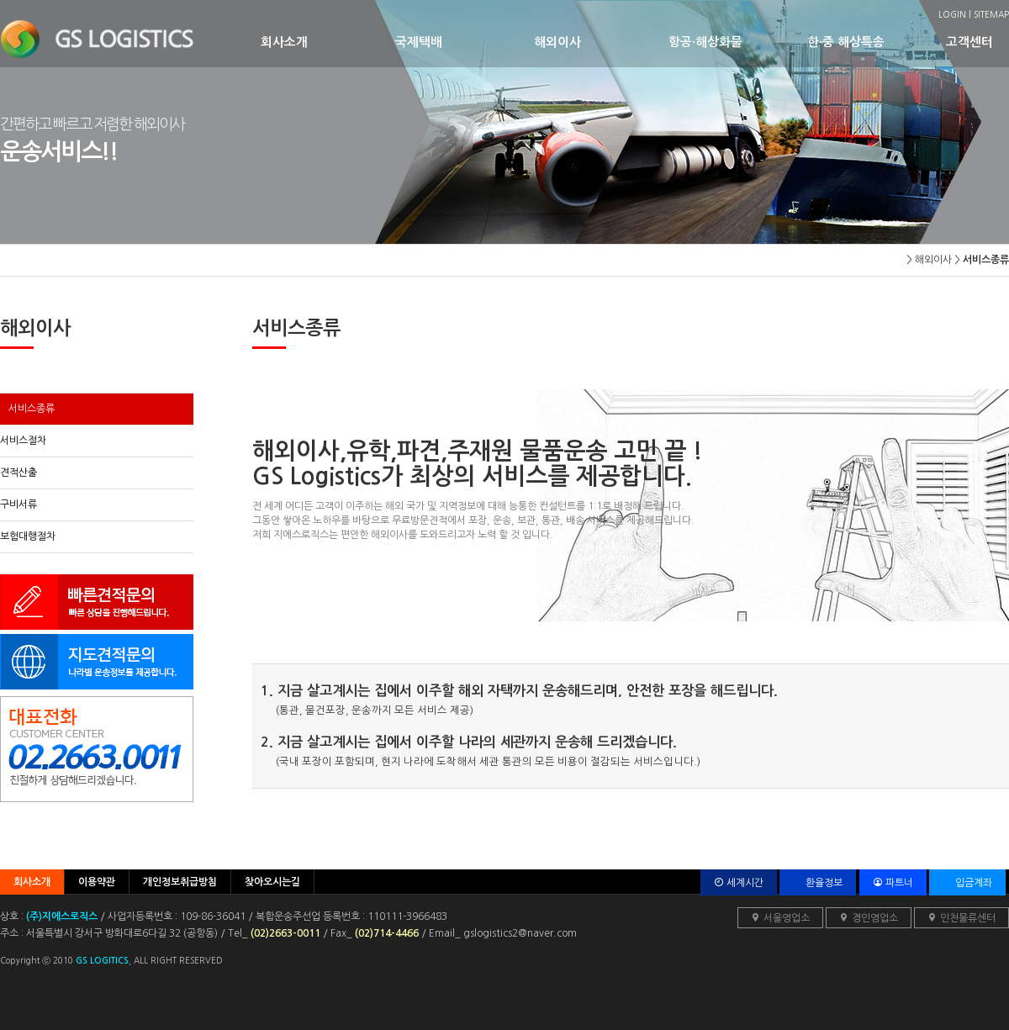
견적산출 (18, 472)
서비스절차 (23, 441)
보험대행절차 (27, 536)
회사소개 (328, 41)
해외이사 (601, 41)
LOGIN (952, 14)
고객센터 (975, 41)
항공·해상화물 (737, 41)
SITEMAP (991, 14)
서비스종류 (31, 409)
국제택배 (464, 41)
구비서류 (18, 504)
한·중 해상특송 (876, 41)
